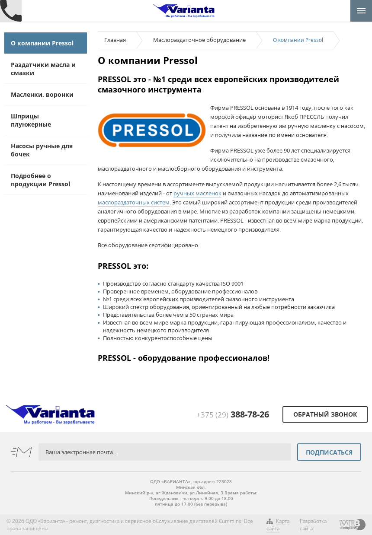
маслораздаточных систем (134, 202)
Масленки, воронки (42, 94)
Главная (115, 40)
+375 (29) (232, 415)
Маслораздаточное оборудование (199, 40)
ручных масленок (197, 193)
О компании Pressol (42, 43)
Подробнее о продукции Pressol (40, 180)
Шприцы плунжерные (31, 120)
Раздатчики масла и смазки (43, 69)
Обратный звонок (325, 414)
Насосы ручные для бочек (42, 150)
